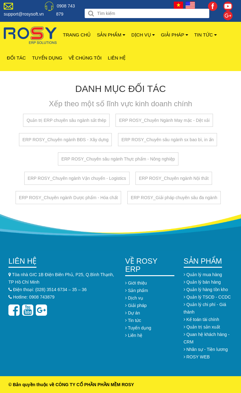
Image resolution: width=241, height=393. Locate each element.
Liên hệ (116, 57)
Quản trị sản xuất (202, 326)
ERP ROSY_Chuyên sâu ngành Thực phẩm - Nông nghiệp (118, 158)
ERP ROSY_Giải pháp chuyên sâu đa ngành (174, 197)
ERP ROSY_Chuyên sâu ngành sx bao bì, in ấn (167, 139)
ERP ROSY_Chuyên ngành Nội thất (174, 178)
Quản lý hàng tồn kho (206, 289)
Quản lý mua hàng (203, 274)
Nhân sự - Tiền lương (206, 349)
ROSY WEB (197, 356)
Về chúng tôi (85, 57)
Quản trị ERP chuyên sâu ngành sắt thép (66, 120)
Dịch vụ (143, 34)
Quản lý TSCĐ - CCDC (207, 297)
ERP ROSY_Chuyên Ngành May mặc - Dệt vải (164, 120)
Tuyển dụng (47, 57)
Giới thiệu (136, 282)
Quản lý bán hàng (202, 282)
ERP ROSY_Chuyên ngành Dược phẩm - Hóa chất (68, 197)
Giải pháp (174, 34)
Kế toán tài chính (201, 319)
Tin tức (205, 34)
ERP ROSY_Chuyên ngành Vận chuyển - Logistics (77, 178)
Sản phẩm (111, 34)
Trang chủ (77, 34)
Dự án (132, 312)
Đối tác (16, 57)
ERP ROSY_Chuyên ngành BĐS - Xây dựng (65, 139)
